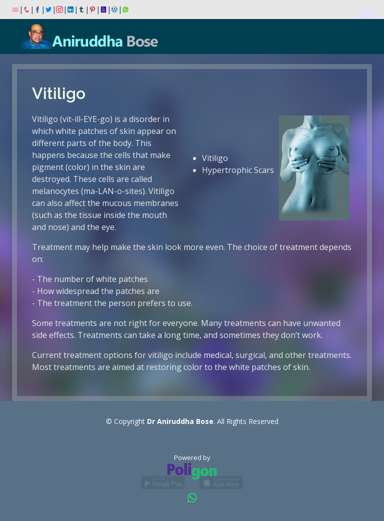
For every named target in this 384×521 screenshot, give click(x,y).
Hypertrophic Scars (238, 170)
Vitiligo (215, 158)
